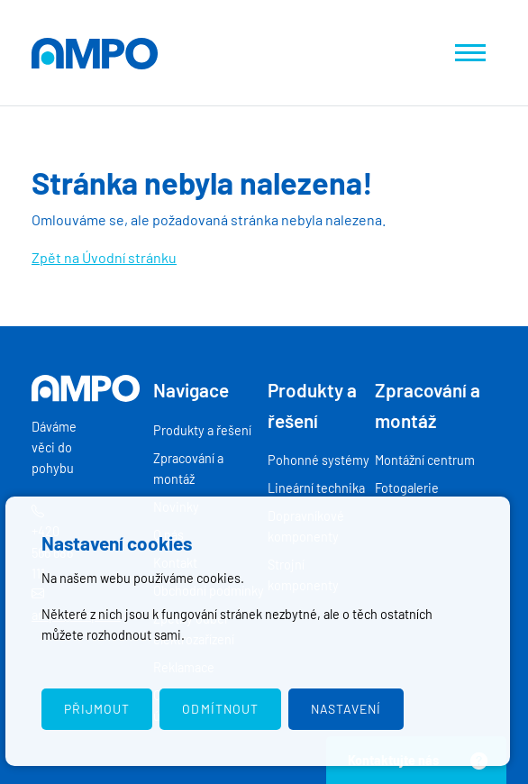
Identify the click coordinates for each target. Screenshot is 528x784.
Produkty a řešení (202, 430)
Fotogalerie (407, 488)
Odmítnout (220, 708)
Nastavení (346, 708)
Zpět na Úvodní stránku (104, 257)
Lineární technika (316, 488)
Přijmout (97, 708)
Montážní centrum (425, 460)
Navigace (191, 389)
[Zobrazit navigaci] (470, 52)
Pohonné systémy (318, 460)
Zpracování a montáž (188, 469)
